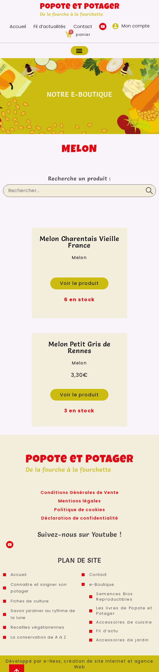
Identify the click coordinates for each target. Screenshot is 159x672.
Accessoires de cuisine (125, 622)
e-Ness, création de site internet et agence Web (98, 663)
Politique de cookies (79, 510)
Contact (82, 26)
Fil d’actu (107, 630)
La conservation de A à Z (38, 637)
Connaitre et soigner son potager (39, 588)
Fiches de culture (30, 601)
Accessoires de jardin (123, 639)
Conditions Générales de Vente (80, 492)
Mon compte (136, 26)
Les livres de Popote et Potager (125, 610)
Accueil (18, 26)
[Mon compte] (115, 26)
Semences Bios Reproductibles (115, 596)
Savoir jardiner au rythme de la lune (43, 614)
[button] (79, 50)
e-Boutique (101, 584)
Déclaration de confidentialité (79, 518)
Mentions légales (79, 501)
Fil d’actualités (50, 26)
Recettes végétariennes (37, 627)
